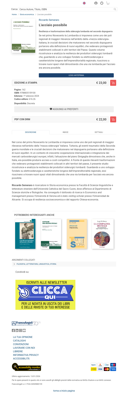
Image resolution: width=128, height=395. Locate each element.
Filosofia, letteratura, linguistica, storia (36, 264)
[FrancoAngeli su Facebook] (13, 331)
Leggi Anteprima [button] (76, 75)
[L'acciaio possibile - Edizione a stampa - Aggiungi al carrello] (113, 83)
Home (14, 14)
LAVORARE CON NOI (24, 347)
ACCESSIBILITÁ (21, 358)
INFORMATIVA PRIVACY (26, 355)
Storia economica (27, 14)
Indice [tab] (65, 132)
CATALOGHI (19, 340)
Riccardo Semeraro (49, 20)
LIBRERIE (18, 351)
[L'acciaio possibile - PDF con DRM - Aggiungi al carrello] (113, 119)
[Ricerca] (115, 9)
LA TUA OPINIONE (23, 337)
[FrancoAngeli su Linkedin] (16, 331)
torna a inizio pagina (64, 390)
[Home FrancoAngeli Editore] (22, 3)
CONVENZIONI (21, 344)
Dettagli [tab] (99, 132)
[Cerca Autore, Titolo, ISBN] (66, 9)
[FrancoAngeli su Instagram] (20, 331)
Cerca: (14, 9)
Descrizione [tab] (30, 132)
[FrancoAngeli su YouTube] (24, 331)
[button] (83, 3)
